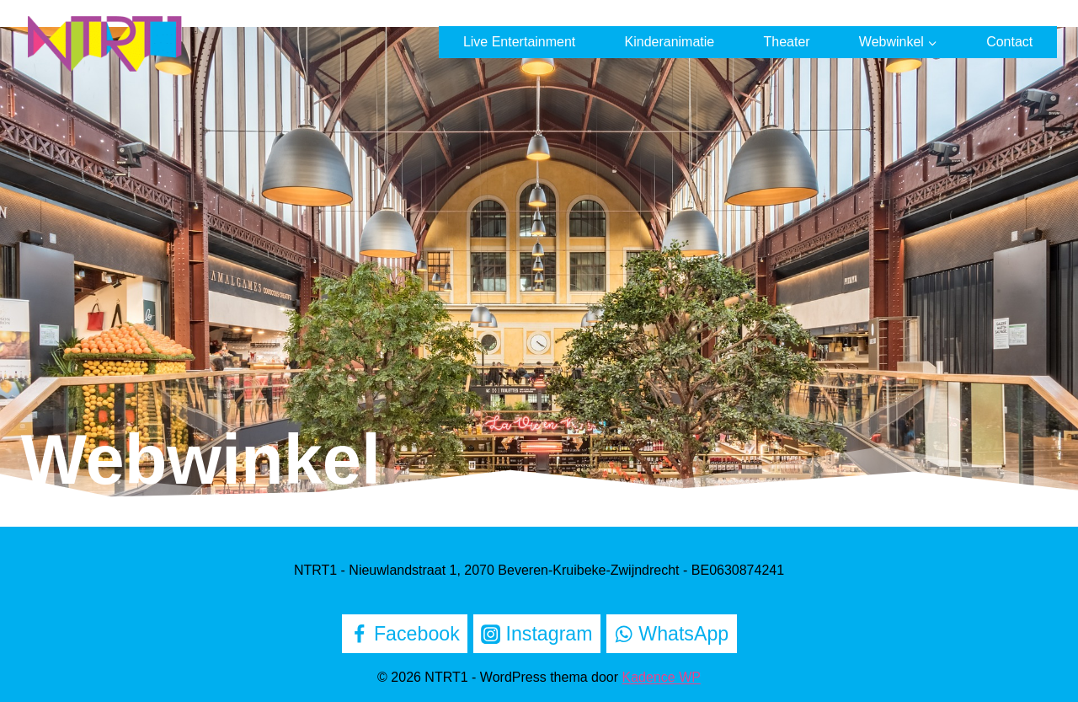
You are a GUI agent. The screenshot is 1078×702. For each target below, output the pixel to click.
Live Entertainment (519, 42)
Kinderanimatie (670, 42)
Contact (1009, 42)
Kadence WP (661, 677)
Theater (786, 42)
